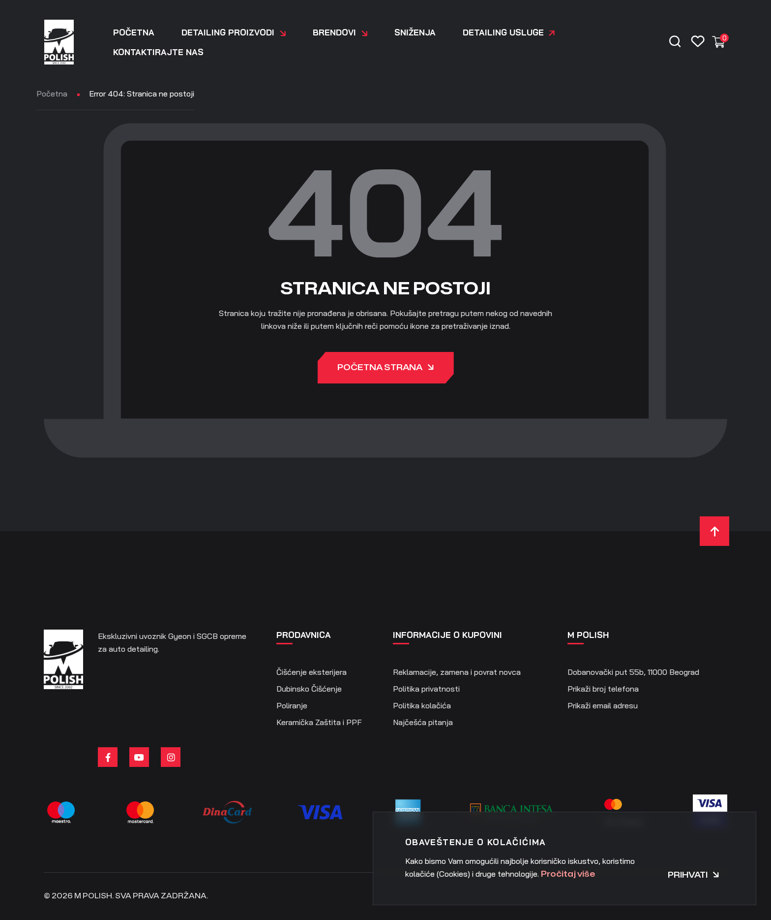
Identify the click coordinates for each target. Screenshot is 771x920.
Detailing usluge (503, 32)
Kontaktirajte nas (158, 52)
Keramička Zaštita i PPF (319, 722)
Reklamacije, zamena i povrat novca (457, 672)
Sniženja (415, 32)
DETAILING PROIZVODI (233, 32)
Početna (133, 32)
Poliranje (291, 705)
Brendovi (340, 32)
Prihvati (693, 875)
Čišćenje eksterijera (311, 672)
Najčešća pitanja (423, 722)
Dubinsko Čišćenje (309, 689)
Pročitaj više (568, 874)
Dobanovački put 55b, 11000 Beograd (633, 672)
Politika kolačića (422, 705)
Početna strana (385, 368)
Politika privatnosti (426, 689)
